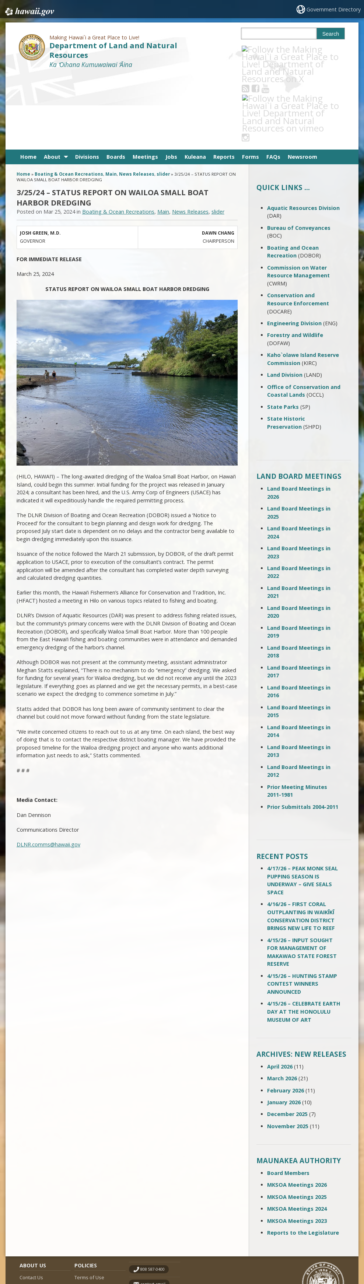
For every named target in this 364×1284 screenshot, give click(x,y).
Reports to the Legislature (303, 1158)
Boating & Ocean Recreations (69, 100)
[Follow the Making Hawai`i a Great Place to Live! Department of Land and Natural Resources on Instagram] (295, 49)
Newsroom (302, 82)
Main (111, 100)
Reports (224, 82)
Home (28, 82)
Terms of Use (89, 1203)
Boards (115, 82)
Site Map (29, 1217)
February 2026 (285, 1016)
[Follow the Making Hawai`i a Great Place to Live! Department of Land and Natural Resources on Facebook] (265, 49)
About (52, 82)
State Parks (283, 332)
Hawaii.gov (29, 9)
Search (330, 34)
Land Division (284, 300)
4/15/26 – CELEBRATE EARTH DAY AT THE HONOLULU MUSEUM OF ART (303, 937)
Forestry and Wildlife (295, 260)
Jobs (171, 82)
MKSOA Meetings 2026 (297, 1110)
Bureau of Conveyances (298, 153)
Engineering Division (294, 248)
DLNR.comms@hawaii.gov (48, 770)
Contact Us (31, 1203)
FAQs (273, 82)
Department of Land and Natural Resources (113, 50)
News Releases (136, 100)
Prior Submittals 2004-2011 (302, 732)
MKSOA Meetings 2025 (297, 1122)
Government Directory (334, 9)
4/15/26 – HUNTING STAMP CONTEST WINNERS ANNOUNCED (302, 909)
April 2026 (280, 992)
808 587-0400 (152, 1194)
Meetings (145, 82)
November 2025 (287, 1051)
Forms (250, 82)
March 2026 (282, 1004)
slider (163, 100)
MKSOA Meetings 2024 (297, 1134)
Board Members (288, 1098)
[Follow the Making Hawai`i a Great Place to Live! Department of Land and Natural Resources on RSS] (255, 49)
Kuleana (195, 82)
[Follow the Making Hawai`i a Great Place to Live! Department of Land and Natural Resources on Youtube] (275, 49)
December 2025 (287, 1039)
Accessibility (87, 1217)
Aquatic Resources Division (303, 133)
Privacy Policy (88, 1231)
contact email (152, 1209)
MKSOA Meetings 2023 (297, 1146)
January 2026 (284, 1027)
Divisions (87, 82)
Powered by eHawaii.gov (317, 1250)
